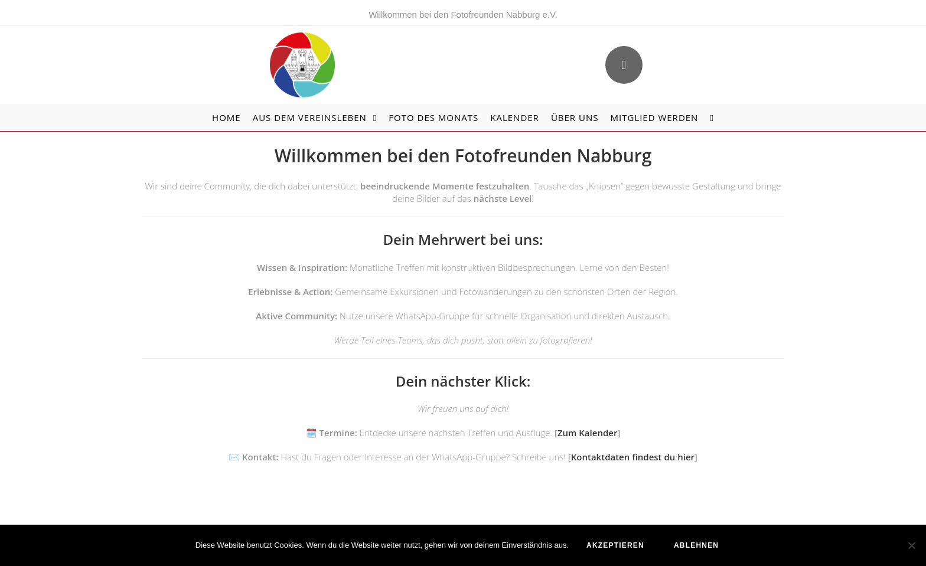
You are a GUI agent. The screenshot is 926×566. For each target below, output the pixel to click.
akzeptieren (615, 545)
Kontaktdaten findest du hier (632, 457)
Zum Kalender (587, 433)
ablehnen (696, 545)
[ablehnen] (911, 545)
